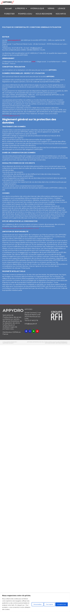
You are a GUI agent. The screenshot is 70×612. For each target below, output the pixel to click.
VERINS (51, 8)
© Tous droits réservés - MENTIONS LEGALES (10, 342)
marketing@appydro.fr (11, 116)
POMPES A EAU (25, 14)
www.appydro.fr (14, 40)
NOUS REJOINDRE (44, 14)
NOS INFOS (61, 14)
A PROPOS (21, 8)
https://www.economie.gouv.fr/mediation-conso (20, 228)
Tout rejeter (46, 602)
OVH (33, 61)
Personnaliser (32, 602)
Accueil (8, 8)
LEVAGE (61, 8)
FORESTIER (9, 14)
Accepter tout (60, 602)
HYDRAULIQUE (37, 8)
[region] (35, 600)
